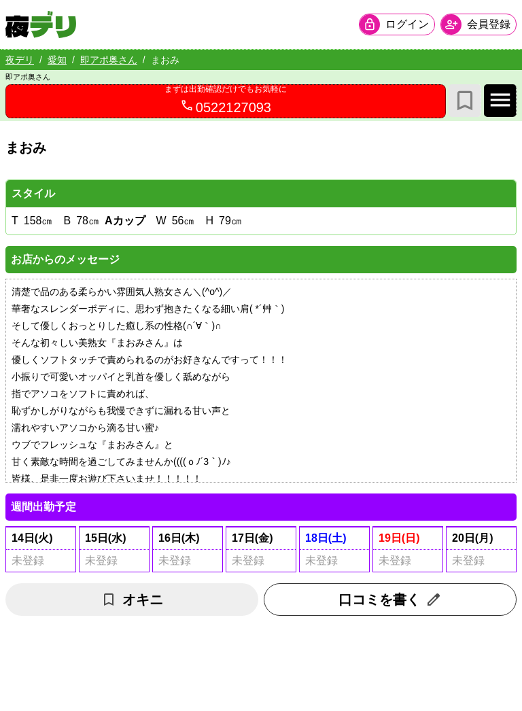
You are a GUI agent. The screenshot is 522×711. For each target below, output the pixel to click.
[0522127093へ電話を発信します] (225, 101)
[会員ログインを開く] (397, 24)
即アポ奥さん (108, 59)
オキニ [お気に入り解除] (132, 599)
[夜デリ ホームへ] (40, 24)
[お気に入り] (465, 100)
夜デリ (19, 59)
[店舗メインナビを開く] (500, 100)
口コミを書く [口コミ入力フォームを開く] (390, 599)
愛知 (57, 59)
